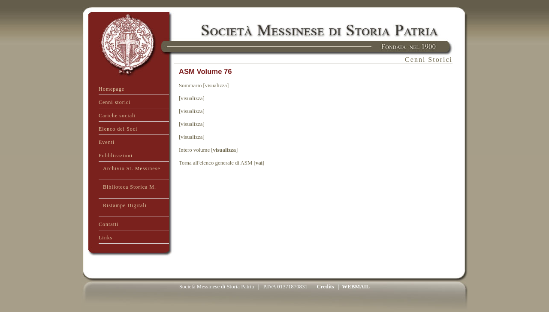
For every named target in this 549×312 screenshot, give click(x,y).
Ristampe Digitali (125, 205)
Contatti (109, 224)
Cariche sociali (117, 116)
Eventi (107, 142)
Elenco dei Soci (118, 129)
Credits (325, 287)
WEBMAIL (356, 287)
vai (259, 163)
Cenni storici (115, 102)
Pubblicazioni (116, 156)
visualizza (224, 150)
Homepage (111, 89)
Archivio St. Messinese (131, 168)
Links (105, 238)
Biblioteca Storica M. (129, 187)
